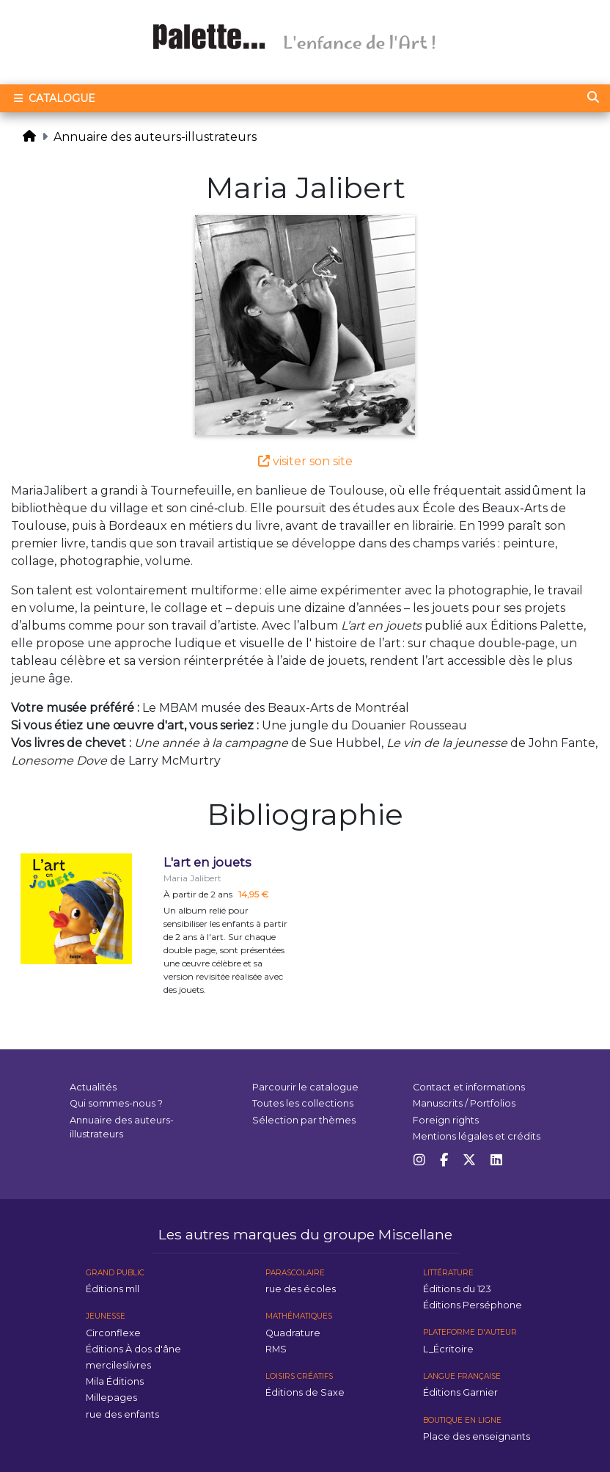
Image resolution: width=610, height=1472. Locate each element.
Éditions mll (112, 1288)
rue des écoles (300, 1288)
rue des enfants (122, 1414)
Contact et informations (469, 1087)
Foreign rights (446, 1120)
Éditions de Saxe (305, 1392)
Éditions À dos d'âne (133, 1349)
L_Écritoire (448, 1349)
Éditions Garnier (460, 1392)
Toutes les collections (302, 1103)
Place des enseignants (476, 1436)
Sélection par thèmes (304, 1120)
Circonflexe (113, 1332)
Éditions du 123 (457, 1288)
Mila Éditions (115, 1381)
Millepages (111, 1397)
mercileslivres (118, 1365)
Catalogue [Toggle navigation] (53, 98)
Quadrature (292, 1332)
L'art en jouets (207, 862)
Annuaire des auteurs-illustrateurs (155, 137)
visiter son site (305, 461)
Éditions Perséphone (472, 1305)
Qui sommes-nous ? (116, 1103)
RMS (276, 1349)
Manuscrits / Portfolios (464, 1103)
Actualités (93, 1087)
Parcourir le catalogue (305, 1087)
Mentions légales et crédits (476, 1136)
